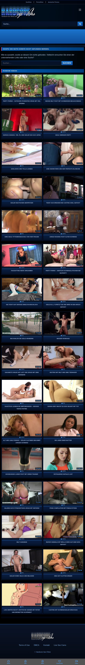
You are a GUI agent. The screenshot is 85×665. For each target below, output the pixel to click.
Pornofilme (39, 2)
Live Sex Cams (60, 645)
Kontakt (46, 645)
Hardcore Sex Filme (43, 652)
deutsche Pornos (53, 2)
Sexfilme (29, 2)
